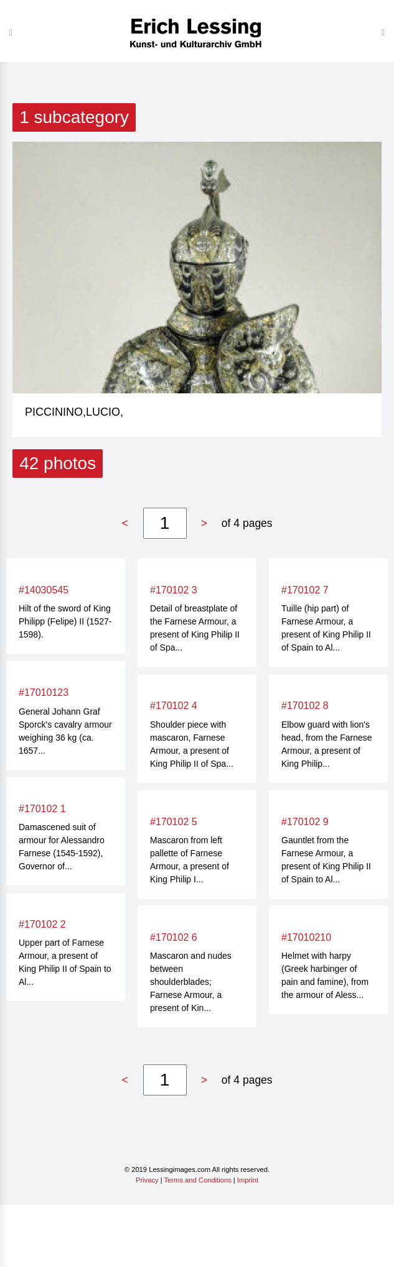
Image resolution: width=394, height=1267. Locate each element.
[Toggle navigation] (383, 32)
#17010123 (43, 692)
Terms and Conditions (198, 1180)
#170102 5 (173, 821)
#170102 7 (305, 590)
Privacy (147, 1180)
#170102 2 (42, 924)
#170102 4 (173, 705)
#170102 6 (173, 937)
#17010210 (306, 937)
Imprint (247, 1180)
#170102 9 (305, 821)
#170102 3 (173, 590)
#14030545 (43, 590)
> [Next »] (204, 523)
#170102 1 (42, 808)
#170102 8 (305, 705)
